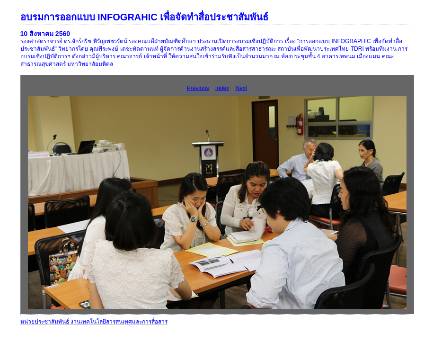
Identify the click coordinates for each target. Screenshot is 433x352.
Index (222, 88)
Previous (198, 88)
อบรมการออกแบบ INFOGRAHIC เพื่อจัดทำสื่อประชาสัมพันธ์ (144, 17)
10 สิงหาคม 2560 (45, 33)
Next (241, 88)
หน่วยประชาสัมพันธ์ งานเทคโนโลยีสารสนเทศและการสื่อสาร (94, 321)
